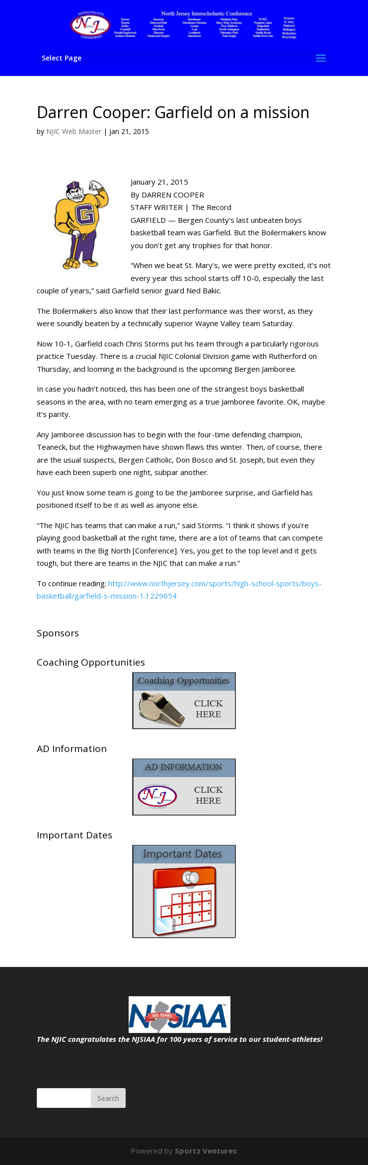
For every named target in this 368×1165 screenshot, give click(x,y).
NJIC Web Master (73, 131)
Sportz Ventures (206, 1151)
